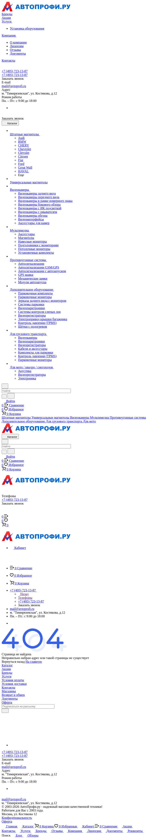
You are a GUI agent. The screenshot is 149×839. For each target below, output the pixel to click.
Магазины (9, 691)
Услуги (6, 676)
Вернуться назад (13, 661)
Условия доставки (14, 684)
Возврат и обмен (13, 695)
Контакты (8, 687)
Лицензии (17, 46)
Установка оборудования (27, 28)
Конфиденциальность (17, 817)
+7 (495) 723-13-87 (15, 71)
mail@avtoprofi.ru (14, 86)
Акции (6, 669)
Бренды (7, 672)
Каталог (7, 665)
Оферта (7, 702)
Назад (23, 594)
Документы (18, 53)
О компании (18, 42)
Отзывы (15, 50)
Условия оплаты (13, 680)
